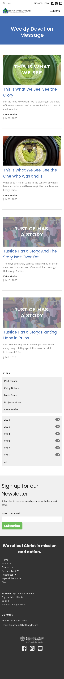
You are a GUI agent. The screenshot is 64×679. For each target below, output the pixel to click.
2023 (32, 441)
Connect (8, 567)
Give (4, 582)
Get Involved (10, 571)
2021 (32, 455)
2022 (32, 448)
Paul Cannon (10, 380)
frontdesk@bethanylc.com (23, 624)
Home (5, 559)
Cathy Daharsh (12, 388)
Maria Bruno (10, 395)
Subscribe (12, 526)
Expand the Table (11, 578)
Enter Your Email (11, 513)
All (5, 462)
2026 (32, 419)
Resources (9, 574)
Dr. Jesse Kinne (12, 402)
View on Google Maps (14, 604)
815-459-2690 (41, 3)
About (6, 563)
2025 (32, 426)
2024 (32, 433)
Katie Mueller (11, 409)
